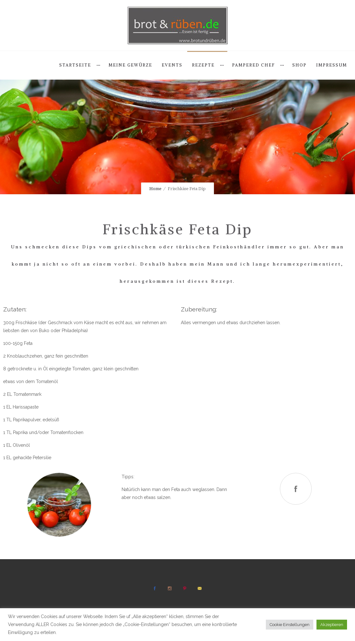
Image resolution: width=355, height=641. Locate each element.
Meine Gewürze (130, 65)
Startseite (75, 65)
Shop (299, 65)
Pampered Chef (253, 65)
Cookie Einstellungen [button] (289, 624)
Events (172, 65)
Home (155, 188)
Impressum (331, 65)
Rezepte (203, 65)
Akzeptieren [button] (331, 624)
